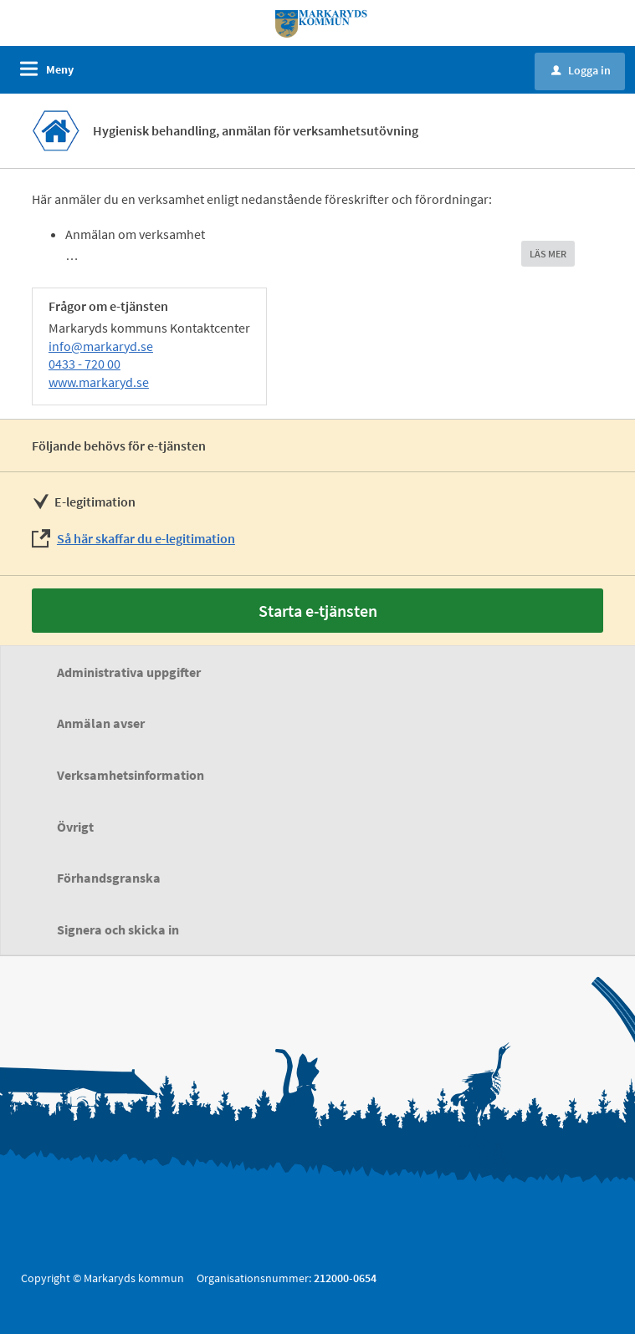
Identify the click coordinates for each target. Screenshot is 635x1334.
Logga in (581, 70)
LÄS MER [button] (548, 253)
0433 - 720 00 (84, 363)
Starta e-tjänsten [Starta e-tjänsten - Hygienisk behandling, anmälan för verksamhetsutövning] (318, 610)
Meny (60, 69)
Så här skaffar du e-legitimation (146, 538)
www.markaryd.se (99, 382)
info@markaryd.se (101, 346)
